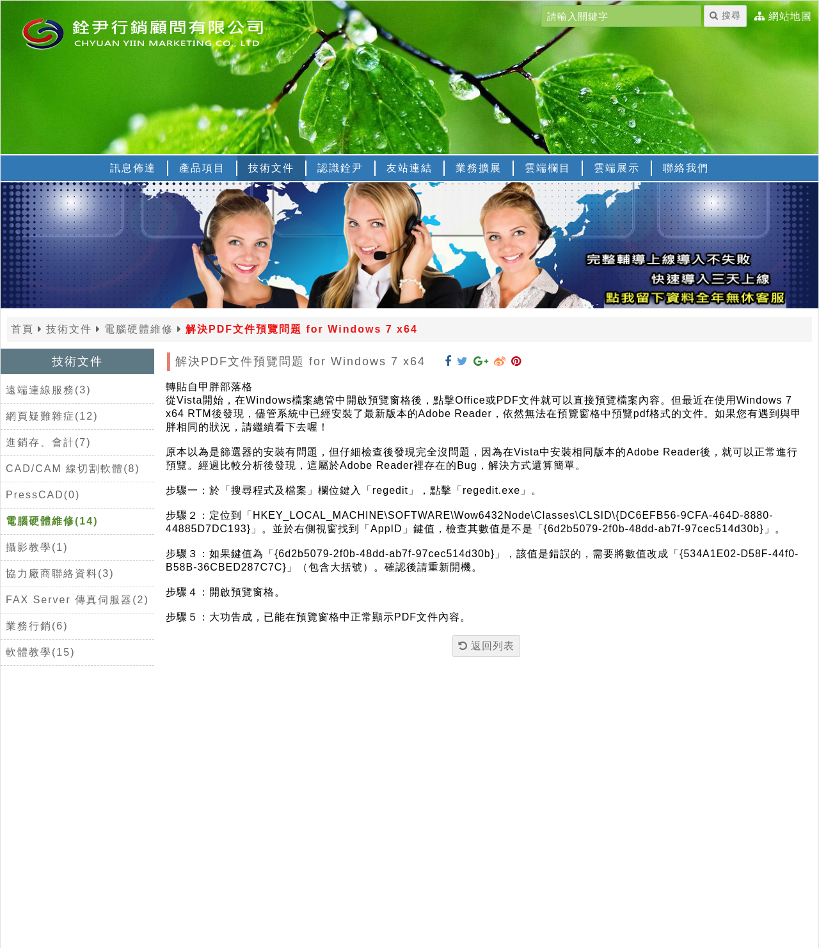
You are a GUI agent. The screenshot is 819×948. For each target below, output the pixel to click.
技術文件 (271, 167)
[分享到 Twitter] (462, 361)
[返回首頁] (161, 33)
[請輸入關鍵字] (621, 16)
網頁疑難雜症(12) (52, 416)
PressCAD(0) (43, 494)
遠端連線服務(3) (48, 389)
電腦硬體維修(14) (52, 521)
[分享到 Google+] (481, 361)
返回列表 (486, 645)
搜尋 (725, 15)
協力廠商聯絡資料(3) (60, 573)
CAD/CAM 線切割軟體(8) (73, 468)
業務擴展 (479, 167)
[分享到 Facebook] (448, 361)
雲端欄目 (548, 167)
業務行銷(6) (37, 625)
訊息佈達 (133, 167)
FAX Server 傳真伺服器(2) (77, 599)
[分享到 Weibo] (500, 361)
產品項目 (202, 167)
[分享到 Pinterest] (516, 361)
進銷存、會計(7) (48, 442)
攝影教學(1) (37, 547)
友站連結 (409, 167)
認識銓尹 (340, 167)
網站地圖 (790, 17)
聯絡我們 (686, 167)
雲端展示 (617, 167)
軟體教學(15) (40, 652)
